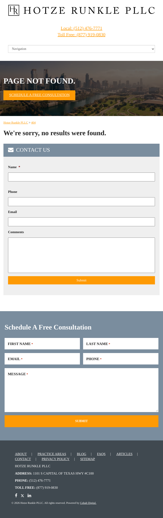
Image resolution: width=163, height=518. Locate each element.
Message (18, 374)
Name (14, 167)
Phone (12, 192)
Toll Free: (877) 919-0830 (81, 34)
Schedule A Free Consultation (39, 95)
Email (12, 212)
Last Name (98, 343)
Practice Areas (51, 454)
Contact (23, 458)
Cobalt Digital (88, 502)
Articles (124, 454)
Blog (81, 454)
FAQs (101, 454)
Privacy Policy (55, 458)
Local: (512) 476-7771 (81, 28)
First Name (20, 343)
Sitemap (87, 458)
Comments (16, 232)
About (21, 454)
